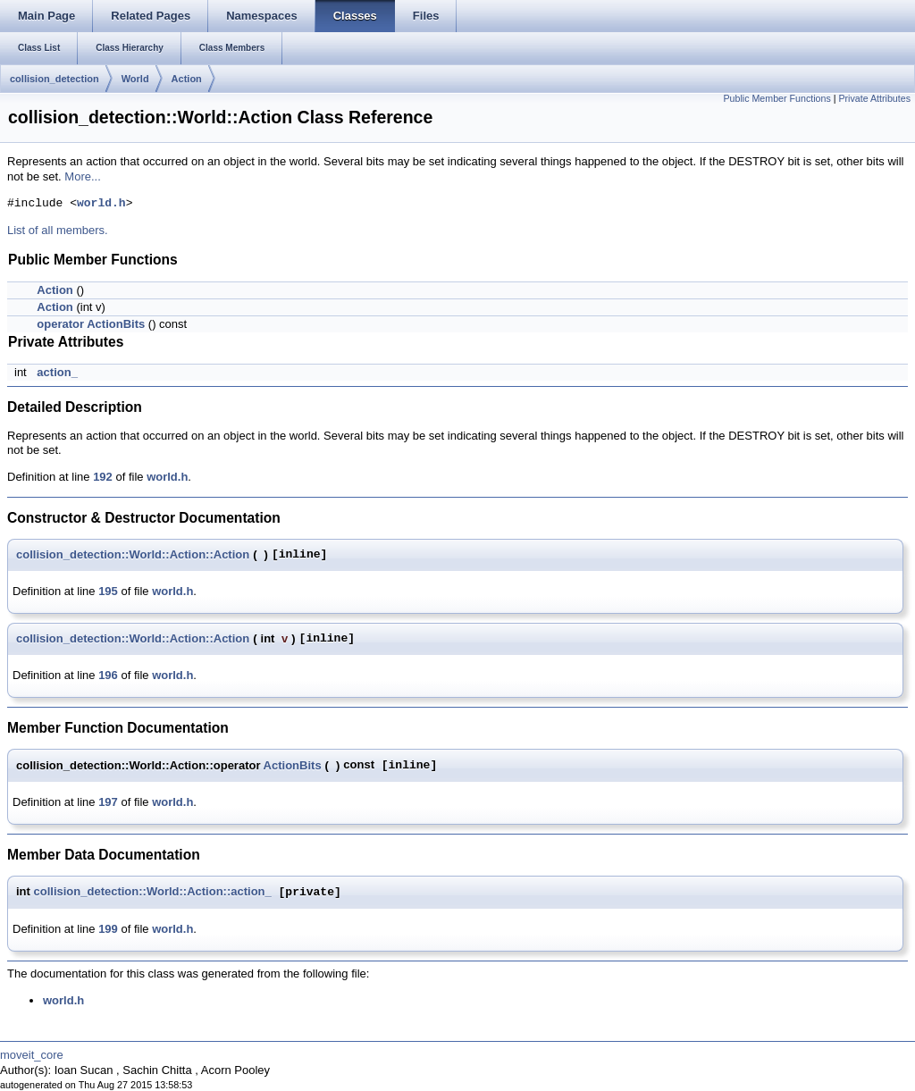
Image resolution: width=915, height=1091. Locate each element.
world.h (101, 204)
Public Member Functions (777, 98)
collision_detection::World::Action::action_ (153, 892)
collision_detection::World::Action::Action (132, 554)
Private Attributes (874, 98)
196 (108, 675)
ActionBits (293, 765)
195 (108, 591)
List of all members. (57, 230)
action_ (57, 372)
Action (187, 78)
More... (82, 176)
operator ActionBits (91, 324)
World (135, 78)
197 (108, 802)
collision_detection (54, 78)
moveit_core (31, 1055)
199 (108, 929)
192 (103, 476)
